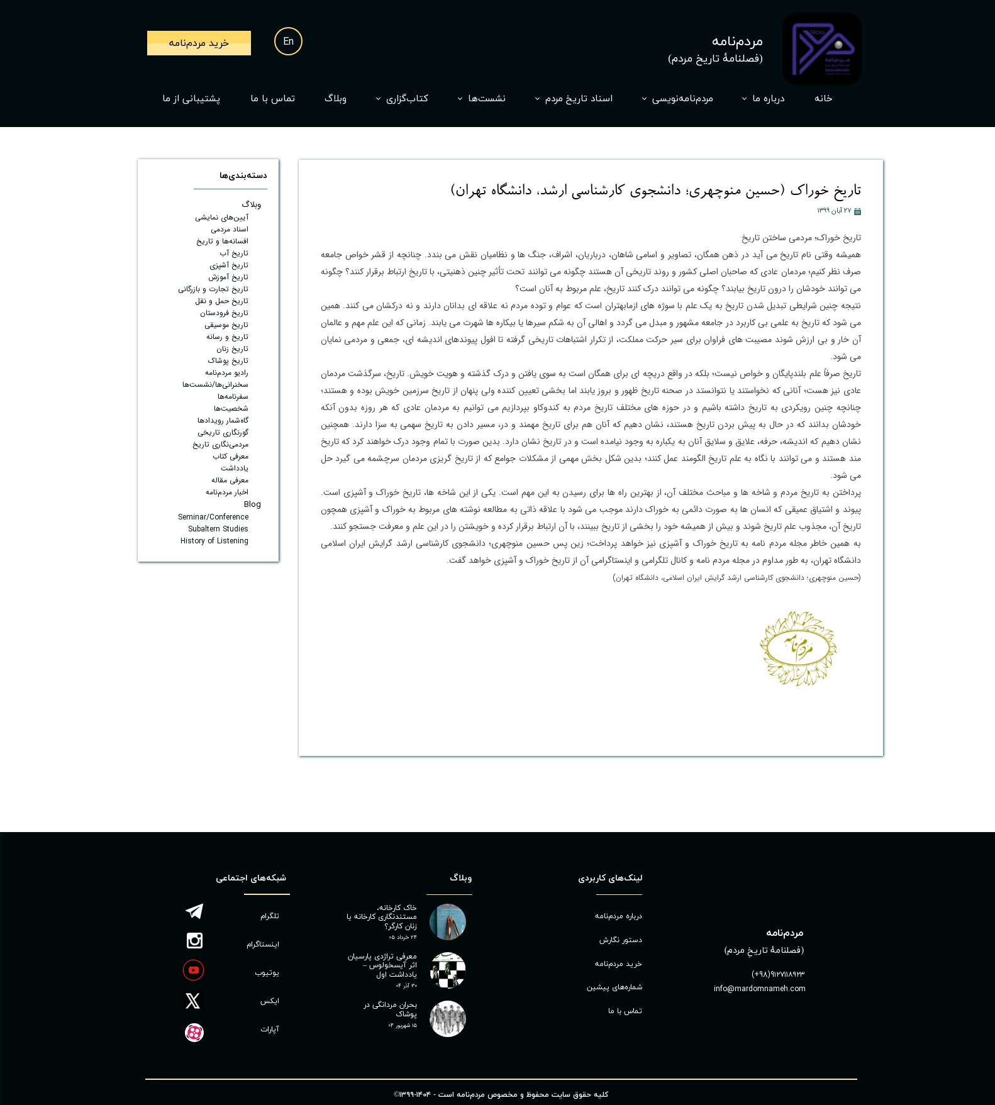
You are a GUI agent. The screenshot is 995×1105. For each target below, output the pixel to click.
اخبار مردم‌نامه (227, 492)
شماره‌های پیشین (614, 987)
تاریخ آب (234, 253)
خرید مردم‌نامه (618, 964)
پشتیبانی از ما (191, 99)
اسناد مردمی (229, 229)
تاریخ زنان (232, 349)
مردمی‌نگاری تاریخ (220, 444)
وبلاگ (336, 99)
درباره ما (768, 99)
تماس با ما (272, 99)
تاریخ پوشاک (228, 361)
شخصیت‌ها (231, 408)
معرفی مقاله (229, 480)
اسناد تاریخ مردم (579, 99)
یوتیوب (267, 973)
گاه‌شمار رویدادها (222, 420)
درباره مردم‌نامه (618, 916)
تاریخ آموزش (228, 277)
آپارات (269, 1029)
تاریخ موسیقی (226, 325)
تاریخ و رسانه (227, 337)
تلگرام (269, 916)
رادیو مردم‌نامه (226, 373)
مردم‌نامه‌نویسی (682, 99)
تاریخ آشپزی (228, 265)
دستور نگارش (620, 940)
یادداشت (234, 468)
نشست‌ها (487, 99)
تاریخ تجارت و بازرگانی (213, 289)
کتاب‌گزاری (407, 99)
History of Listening (214, 541)
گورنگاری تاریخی (222, 432)
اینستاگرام (263, 945)
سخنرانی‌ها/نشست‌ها (215, 385)
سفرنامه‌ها (233, 397)
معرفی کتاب (230, 456)
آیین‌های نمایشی (221, 217)
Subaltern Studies (218, 529)
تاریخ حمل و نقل (221, 301)
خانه (823, 99)
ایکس (269, 1001)
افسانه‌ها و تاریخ (222, 241)
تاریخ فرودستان (224, 313)
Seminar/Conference (213, 517)
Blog (252, 504)
